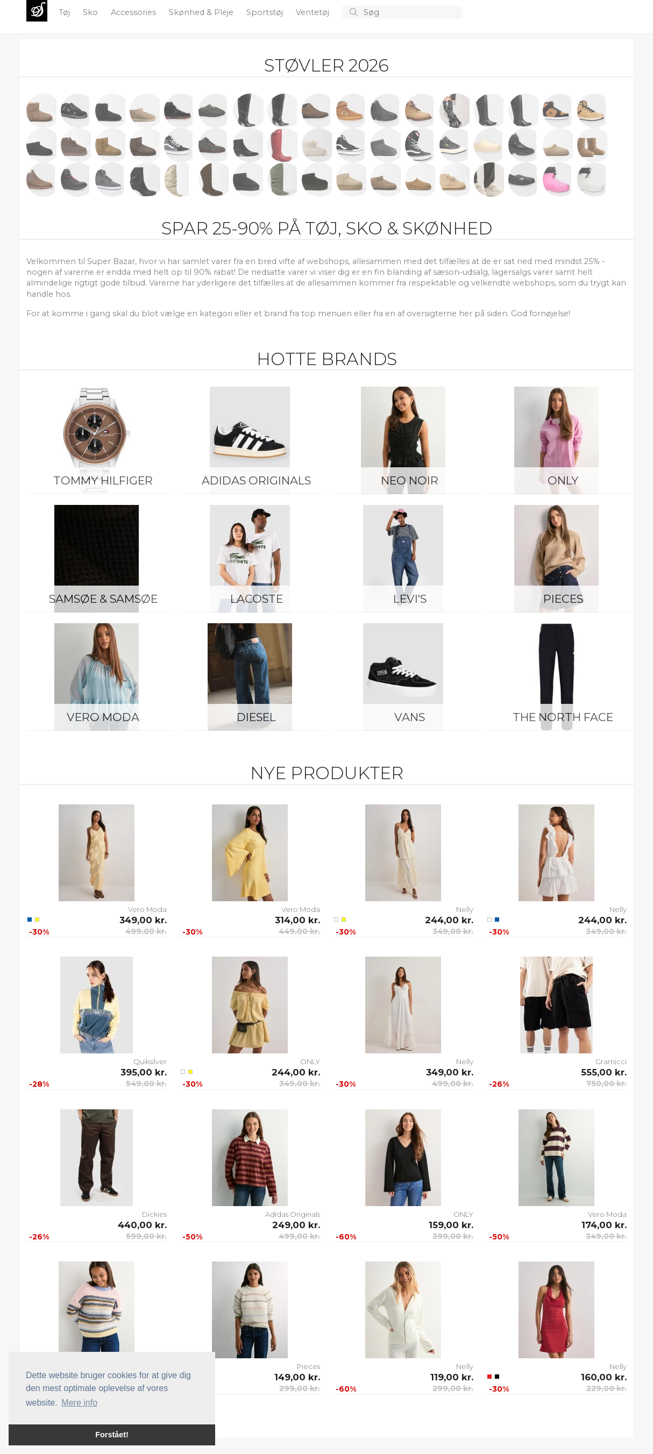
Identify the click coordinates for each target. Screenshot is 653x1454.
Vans (409, 717)
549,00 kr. (146, 1083)
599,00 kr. (146, 1236)
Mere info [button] (79, 1402)
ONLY (563, 480)
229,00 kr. (606, 1388)
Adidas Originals (256, 480)
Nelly (464, 909)
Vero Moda (103, 717)
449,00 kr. (299, 931)
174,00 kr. (604, 1225)
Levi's (410, 598)
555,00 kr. (604, 1072)
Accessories (134, 12)
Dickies (154, 1214)
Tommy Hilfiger (103, 480)
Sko (91, 12)
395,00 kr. (143, 1072)
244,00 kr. (449, 920)
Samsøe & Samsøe (103, 598)
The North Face (563, 717)
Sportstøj (265, 12)
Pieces (563, 598)
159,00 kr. (451, 1225)
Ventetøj (313, 12)
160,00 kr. (604, 1377)
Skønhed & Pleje (202, 12)
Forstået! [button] (112, 1434)
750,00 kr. (606, 1083)
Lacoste (256, 598)
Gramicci (611, 1061)
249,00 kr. (296, 1225)
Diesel (256, 717)
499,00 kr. (146, 931)
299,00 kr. (299, 1388)
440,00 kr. (142, 1225)
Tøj (65, 12)
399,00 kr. (452, 1236)
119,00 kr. (451, 1377)
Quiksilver (150, 1061)
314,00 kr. (297, 920)
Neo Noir (409, 480)
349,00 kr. (143, 920)
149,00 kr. (297, 1377)
